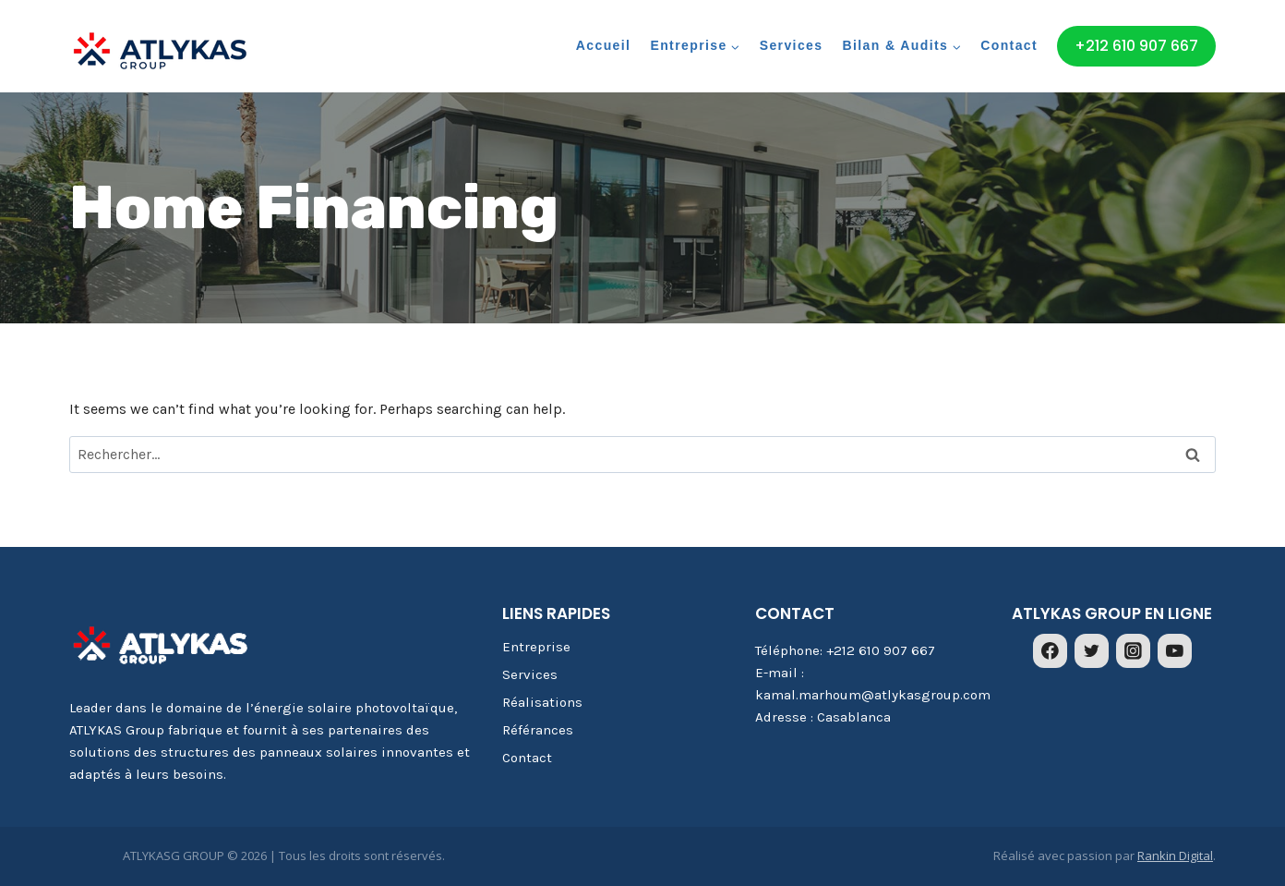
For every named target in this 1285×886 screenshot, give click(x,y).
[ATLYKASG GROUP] (161, 52)
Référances (537, 730)
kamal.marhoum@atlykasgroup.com (873, 694)
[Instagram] (1133, 651)
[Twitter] (1092, 651)
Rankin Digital (1175, 855)
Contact (1009, 45)
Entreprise (536, 646)
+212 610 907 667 (1136, 45)
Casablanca (854, 717)
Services (791, 45)
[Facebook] (1050, 651)
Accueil (603, 45)
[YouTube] (1175, 651)
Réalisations (542, 702)
